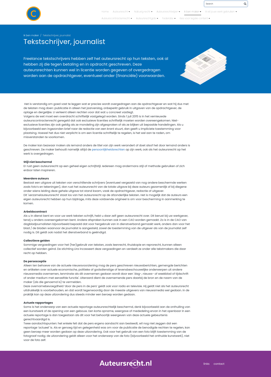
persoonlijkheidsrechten (108, 149)
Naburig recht (142, 11)
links (206, 364)
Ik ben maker (192, 11)
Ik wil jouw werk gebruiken (220, 11)
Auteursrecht (120, 11)
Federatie (168, 18)
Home (105, 11)
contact (219, 364)
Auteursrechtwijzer (167, 11)
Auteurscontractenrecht (116, 18)
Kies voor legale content (194, 18)
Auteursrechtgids (146, 18)
